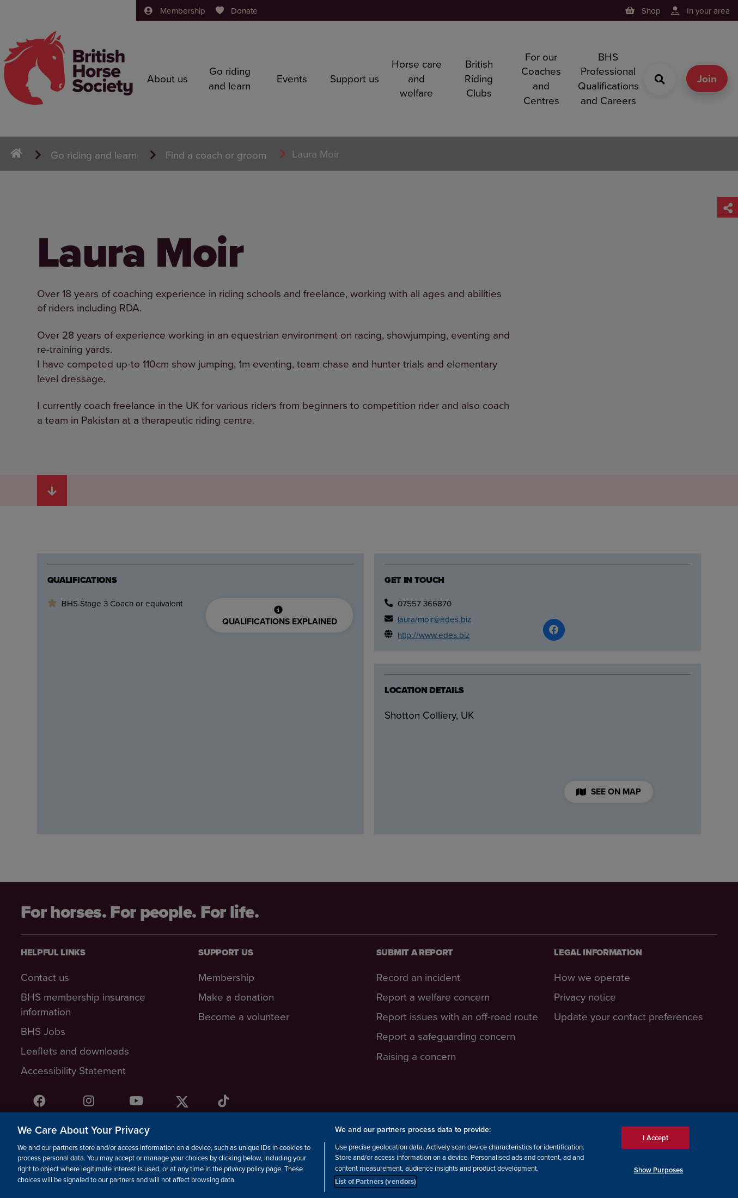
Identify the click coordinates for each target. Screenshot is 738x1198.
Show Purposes (659, 1170)
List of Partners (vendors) (375, 1181)
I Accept (655, 1137)
